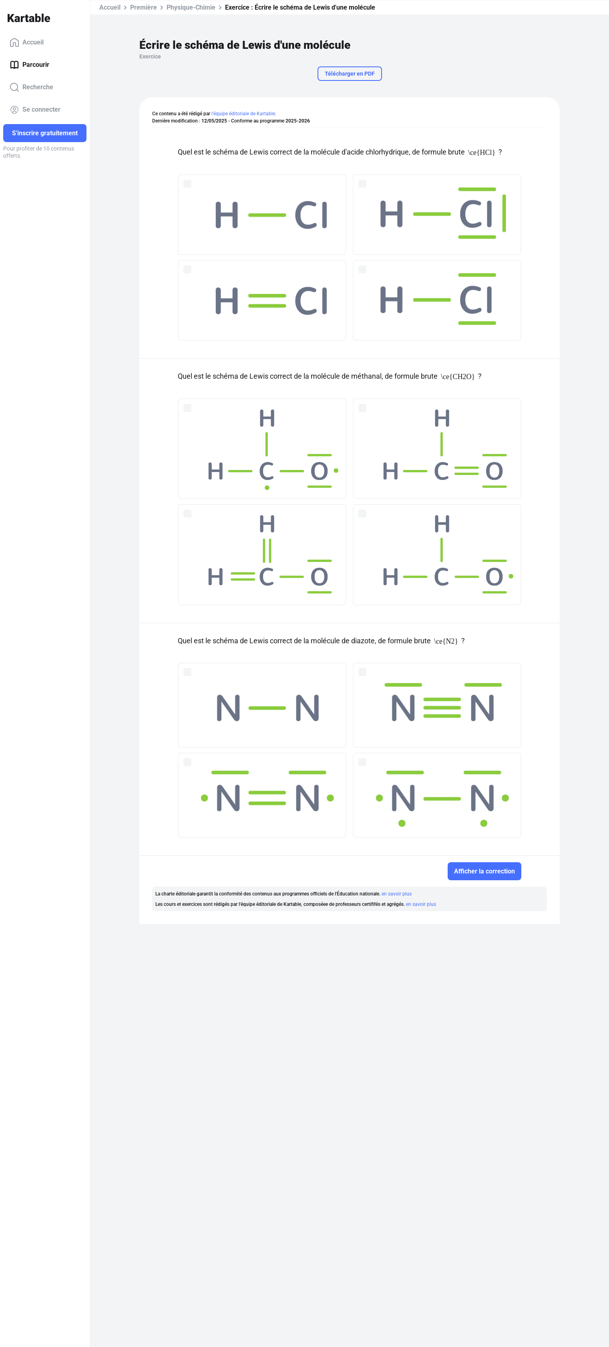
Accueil (27, 42)
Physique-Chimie (191, 7)
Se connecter (35, 109)
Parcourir (29, 65)
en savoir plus (397, 894)
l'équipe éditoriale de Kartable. (243, 113)
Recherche (31, 87)
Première (143, 7)
